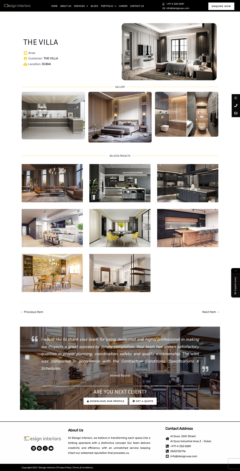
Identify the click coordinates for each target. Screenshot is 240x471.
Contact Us (137, 6)
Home (54, 6)
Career (123, 6)
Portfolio (108, 6)
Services (81, 6)
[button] (81, 6)
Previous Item (31, 311)
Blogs (94, 6)
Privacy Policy (64, 467)
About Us (65, 6)
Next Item (211, 311)
